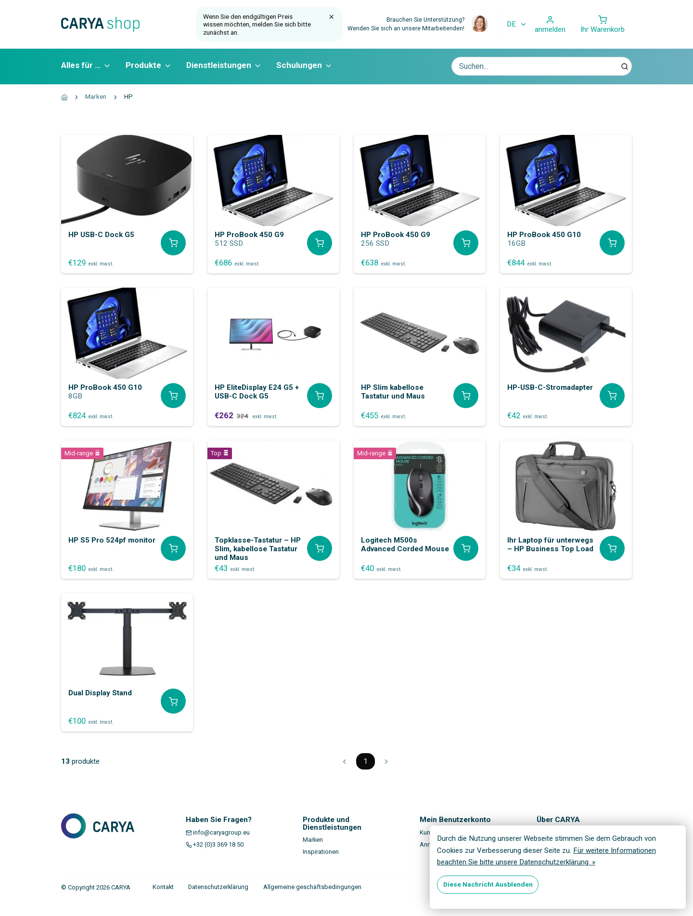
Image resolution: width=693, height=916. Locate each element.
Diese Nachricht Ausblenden (488, 884)
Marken (95, 96)
